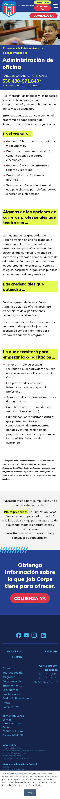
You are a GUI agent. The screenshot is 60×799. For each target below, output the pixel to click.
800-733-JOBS (48, 674)
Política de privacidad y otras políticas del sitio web (24, 750)
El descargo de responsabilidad (15, 758)
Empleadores (11, 694)
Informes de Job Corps (12, 748)
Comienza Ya (42, 7)
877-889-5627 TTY (46, 682)
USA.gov (6, 767)
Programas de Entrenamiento (21, 48)
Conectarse (42, 2)
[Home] (9, 9)
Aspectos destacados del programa (12, 672)
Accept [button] (30, 792)
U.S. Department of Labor (13, 769)
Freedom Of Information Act (14, 753)
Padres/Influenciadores (15, 698)
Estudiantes (10, 690)
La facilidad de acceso (11, 755)
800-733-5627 (48, 678)
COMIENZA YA (43, 16)
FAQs (6, 702)
